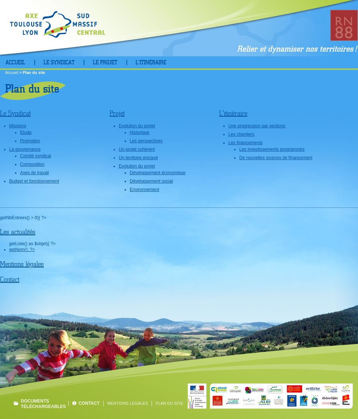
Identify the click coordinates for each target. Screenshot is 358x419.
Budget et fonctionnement (34, 181)
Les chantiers (241, 134)
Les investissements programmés (272, 149)
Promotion (30, 140)
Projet (117, 113)
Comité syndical (35, 155)
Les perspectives (146, 140)
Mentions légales (22, 264)
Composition (32, 164)
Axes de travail (34, 172)
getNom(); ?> (22, 249)
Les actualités (17, 232)
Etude (25, 132)
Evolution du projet (137, 125)
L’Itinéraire (151, 62)
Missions (17, 125)
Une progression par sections (256, 125)
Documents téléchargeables (43, 404)
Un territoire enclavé (138, 157)
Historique (139, 132)
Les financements (245, 142)
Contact (9, 279)
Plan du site (169, 403)
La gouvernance (25, 149)
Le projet (105, 62)
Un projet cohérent (137, 149)
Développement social (151, 181)
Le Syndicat (59, 62)
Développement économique (158, 172)
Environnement (144, 189)
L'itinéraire (233, 113)
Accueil (15, 62)
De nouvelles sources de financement (275, 157)
